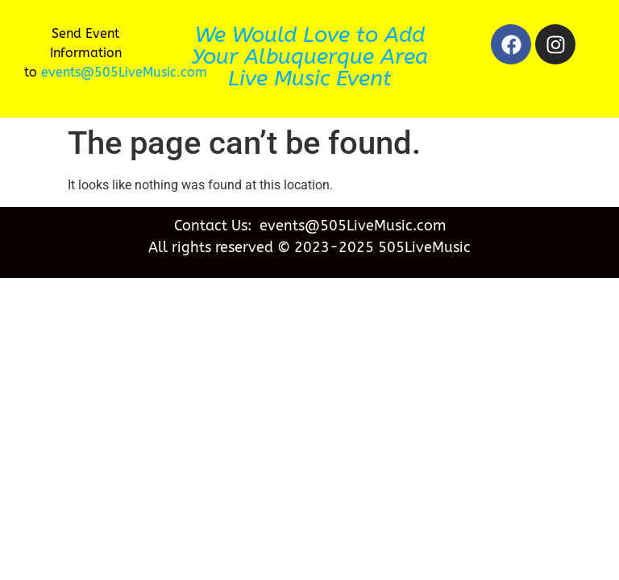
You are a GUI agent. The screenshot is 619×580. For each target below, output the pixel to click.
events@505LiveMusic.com (124, 72)
